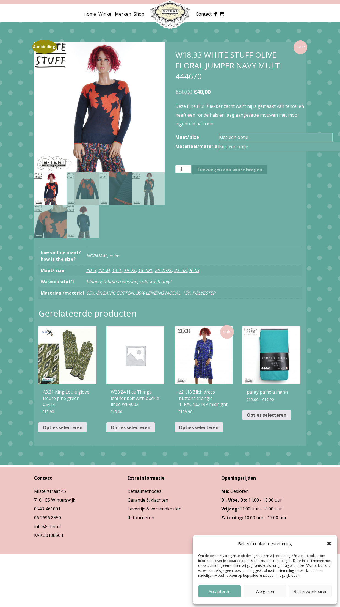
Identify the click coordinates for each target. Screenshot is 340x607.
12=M (104, 270)
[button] (329, 543)
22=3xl (180, 270)
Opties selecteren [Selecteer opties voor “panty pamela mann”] (266, 415)
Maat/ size (187, 137)
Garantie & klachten (148, 500)
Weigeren (265, 591)
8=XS (194, 270)
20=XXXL (163, 270)
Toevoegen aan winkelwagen (229, 169)
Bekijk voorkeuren (310, 591)
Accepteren (219, 591)
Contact (204, 14)
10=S (91, 270)
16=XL (130, 270)
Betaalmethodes (144, 491)
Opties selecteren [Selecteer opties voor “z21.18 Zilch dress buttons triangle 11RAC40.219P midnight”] (199, 427)
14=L (116, 270)
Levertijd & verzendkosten (154, 509)
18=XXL (145, 270)
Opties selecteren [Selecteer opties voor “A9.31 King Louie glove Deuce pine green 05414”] (62, 427)
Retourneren (141, 518)
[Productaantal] (183, 169)
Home (90, 14)
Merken (123, 14)
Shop (139, 14)
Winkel (105, 14)
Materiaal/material (197, 146)
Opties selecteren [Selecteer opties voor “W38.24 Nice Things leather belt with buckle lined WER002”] (130, 427)
